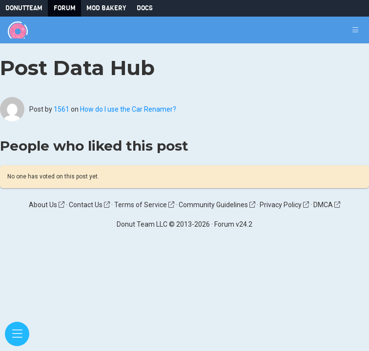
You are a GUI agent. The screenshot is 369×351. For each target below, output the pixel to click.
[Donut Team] (18, 30)
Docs (145, 8)
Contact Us (89, 205)
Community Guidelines (217, 205)
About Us (46, 205)
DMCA (326, 205)
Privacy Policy (284, 205)
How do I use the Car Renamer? (128, 109)
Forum (65, 8)
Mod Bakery (106, 8)
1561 (61, 109)
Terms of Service (144, 205)
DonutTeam (23, 8)
